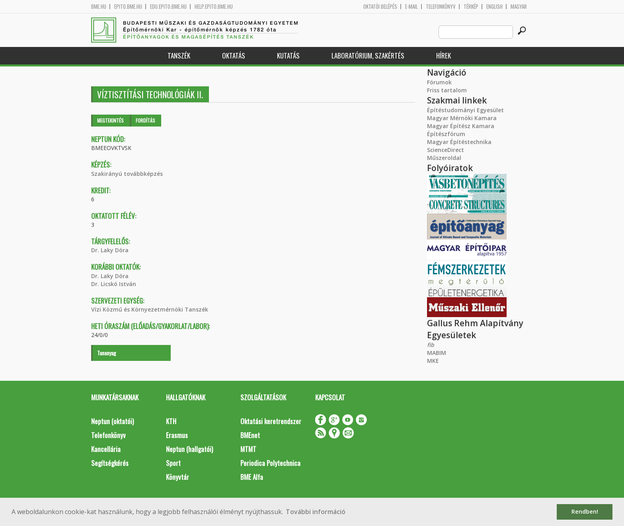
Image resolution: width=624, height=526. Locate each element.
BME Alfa (251, 477)
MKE (433, 360)
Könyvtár (177, 477)
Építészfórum (446, 134)
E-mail (411, 6)
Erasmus (177, 435)
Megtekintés (110, 120)
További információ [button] (315, 511)
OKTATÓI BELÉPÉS (380, 6)
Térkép (471, 6)
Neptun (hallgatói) (189, 449)
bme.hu (98, 6)
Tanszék (179, 55)
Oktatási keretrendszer (270, 421)
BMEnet (250, 435)
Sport (173, 463)
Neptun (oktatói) (112, 421)
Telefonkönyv (441, 6)
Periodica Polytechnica (270, 463)
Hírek (443, 55)
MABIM (436, 353)
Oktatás (233, 55)
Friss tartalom (447, 90)
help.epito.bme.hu (214, 6)
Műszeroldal (444, 158)
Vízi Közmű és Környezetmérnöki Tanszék (149, 309)
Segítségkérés (110, 463)
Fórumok (439, 82)
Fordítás (145, 120)
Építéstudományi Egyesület (465, 110)
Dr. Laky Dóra (110, 250)
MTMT (248, 449)
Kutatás (288, 55)
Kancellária (106, 449)
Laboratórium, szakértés (368, 55)
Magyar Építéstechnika (459, 142)
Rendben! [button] (584, 511)
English (494, 6)
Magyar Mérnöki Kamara (462, 118)
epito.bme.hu (128, 6)
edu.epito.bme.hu (168, 6)
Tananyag (106, 353)
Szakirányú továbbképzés (127, 173)
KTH (171, 421)
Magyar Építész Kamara (460, 126)
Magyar (519, 6)
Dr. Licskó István (113, 284)
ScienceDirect (445, 150)
